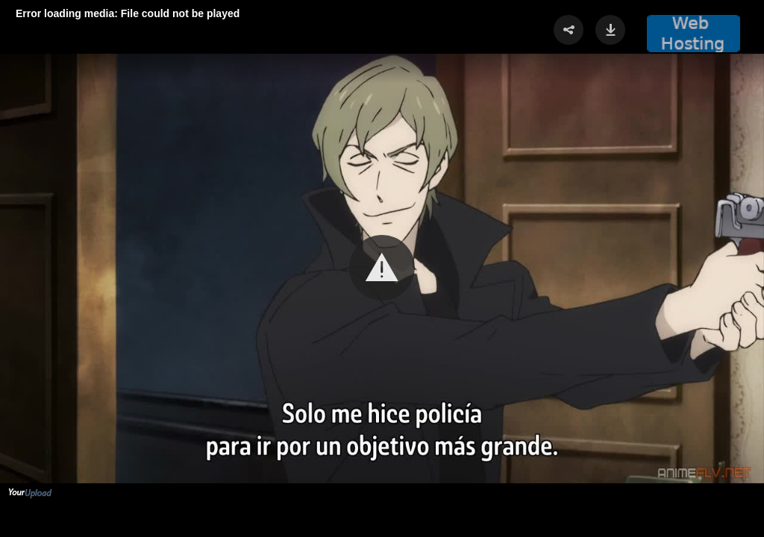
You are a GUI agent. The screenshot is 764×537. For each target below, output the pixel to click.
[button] (382, 268)
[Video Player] (382, 268)
